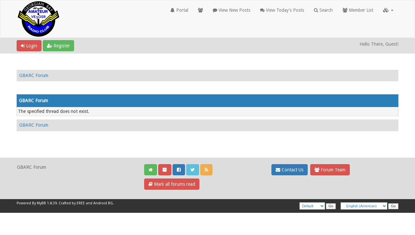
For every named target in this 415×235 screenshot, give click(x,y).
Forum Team (330, 169)
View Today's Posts (282, 10)
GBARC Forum (33, 75)
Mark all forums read (171, 184)
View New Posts (231, 10)
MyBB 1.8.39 (47, 203)
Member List (358, 10)
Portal (179, 10)
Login (29, 45)
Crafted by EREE (72, 203)
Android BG (103, 203)
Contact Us (289, 169)
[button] (388, 10)
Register (58, 45)
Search (323, 10)
